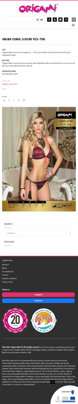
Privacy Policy (7, 282)
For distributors (8, 271)
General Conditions (9, 278)
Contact (5, 275)
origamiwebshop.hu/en (32, 371)
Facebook (38, 301)
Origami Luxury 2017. (10, 84)
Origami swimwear (48, 350)
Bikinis (4, 268)
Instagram (38, 294)
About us (5, 264)
